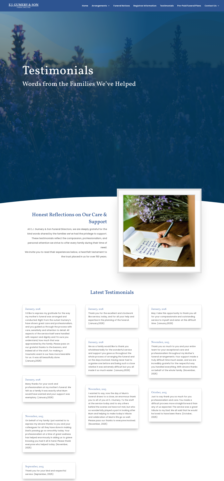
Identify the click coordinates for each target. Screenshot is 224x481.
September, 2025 (34, 466)
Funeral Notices (121, 6)
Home (85, 6)
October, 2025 (159, 392)
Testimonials (167, 6)
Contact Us (211, 6)
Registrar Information (144, 6)
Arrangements (99, 6)
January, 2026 (32, 308)
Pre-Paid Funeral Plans (189, 6)
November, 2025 (34, 416)
